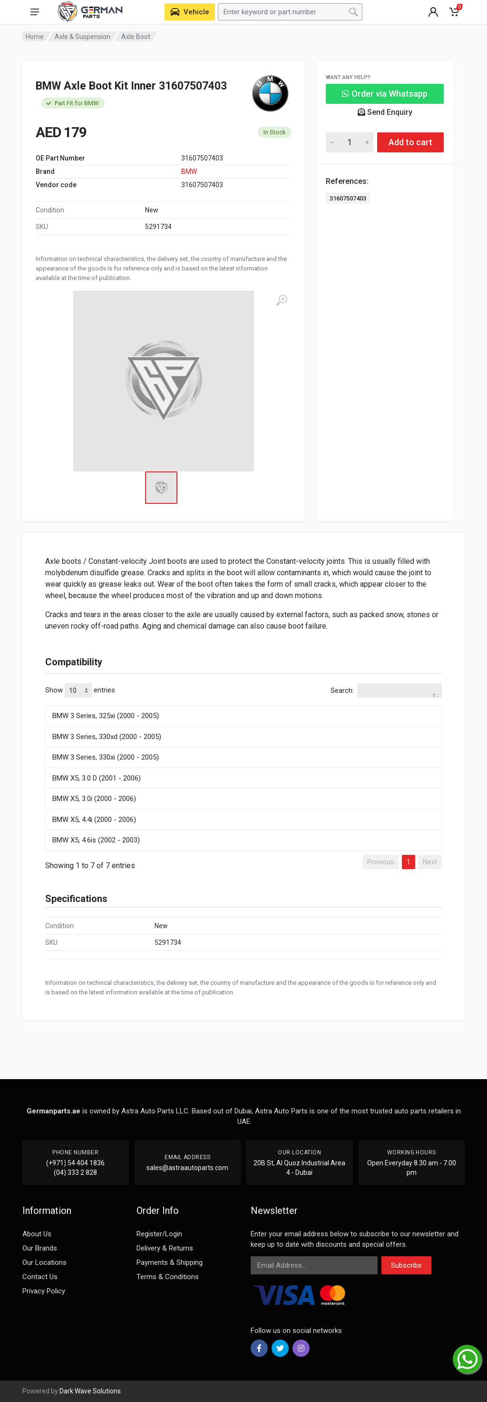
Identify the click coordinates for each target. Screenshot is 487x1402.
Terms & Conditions (167, 1276)
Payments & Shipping (169, 1262)
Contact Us (40, 1276)
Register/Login (159, 1234)
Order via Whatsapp (385, 94)
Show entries (80, 690)
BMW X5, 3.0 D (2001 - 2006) (96, 778)
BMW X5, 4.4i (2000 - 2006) (94, 819)
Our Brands (39, 1248)
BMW (189, 171)
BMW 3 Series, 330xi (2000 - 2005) (105, 757)
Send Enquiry (385, 112)
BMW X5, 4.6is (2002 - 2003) (96, 840)
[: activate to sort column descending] (243, 703)
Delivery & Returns (164, 1248)
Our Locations (44, 1262)
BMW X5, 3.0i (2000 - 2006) (94, 798)
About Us (36, 1234)
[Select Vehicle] (190, 11)
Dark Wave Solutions (90, 1391)
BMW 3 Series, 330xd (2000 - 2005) (106, 736)
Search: (386, 690)
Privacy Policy (43, 1291)
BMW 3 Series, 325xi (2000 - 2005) (105, 715)
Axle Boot (135, 36)
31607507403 (348, 198)
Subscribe (406, 1265)
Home (35, 36)
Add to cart (410, 142)
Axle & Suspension (82, 36)
